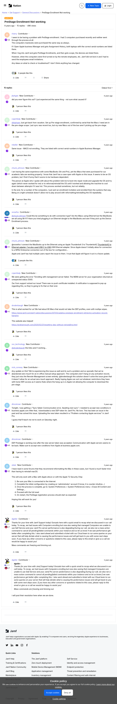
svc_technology (18, 344)
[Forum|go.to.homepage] (15, 5)
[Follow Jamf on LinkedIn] (12, 645)
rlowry (14, 34)
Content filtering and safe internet (81, 675)
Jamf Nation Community (16, 667)
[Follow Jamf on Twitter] (7, 645)
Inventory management (41, 675)
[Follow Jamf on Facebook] (27, 645)
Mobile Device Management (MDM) (47, 667)
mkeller (15, 145)
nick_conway (17, 367)
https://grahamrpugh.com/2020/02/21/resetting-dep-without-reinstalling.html (44, 325)
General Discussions (31, 12)
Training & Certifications (16, 663)
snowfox (15, 212)
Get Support (14, 12)
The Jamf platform (39, 659)
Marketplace (11, 675)
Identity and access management (81, 663)
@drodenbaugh (18, 348)
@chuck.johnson (19, 216)
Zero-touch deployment (42, 663)
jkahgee (15, 96)
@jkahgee (16, 123)
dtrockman (16, 404)
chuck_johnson (18, 168)
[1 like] (21, 106)
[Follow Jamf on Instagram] (22, 645)
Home (4, 12)
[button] (5, 6)
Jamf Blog (10, 671)
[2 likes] (22, 73)
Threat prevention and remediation (81, 671)
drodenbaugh (17, 305)
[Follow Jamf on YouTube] (17, 645)
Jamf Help (10, 659)
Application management (42, 671)
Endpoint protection (75, 667)
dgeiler (15, 519)
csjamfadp (16, 119)
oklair (14, 465)
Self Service (72, 659)
